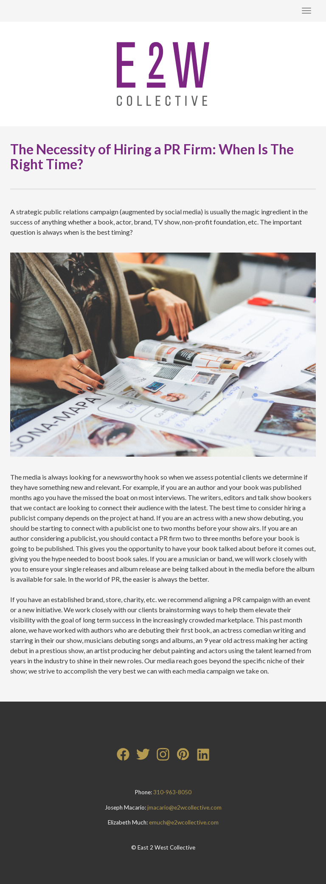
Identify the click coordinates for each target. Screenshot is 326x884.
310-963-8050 (172, 792)
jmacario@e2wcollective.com (184, 807)
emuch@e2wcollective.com (184, 822)
